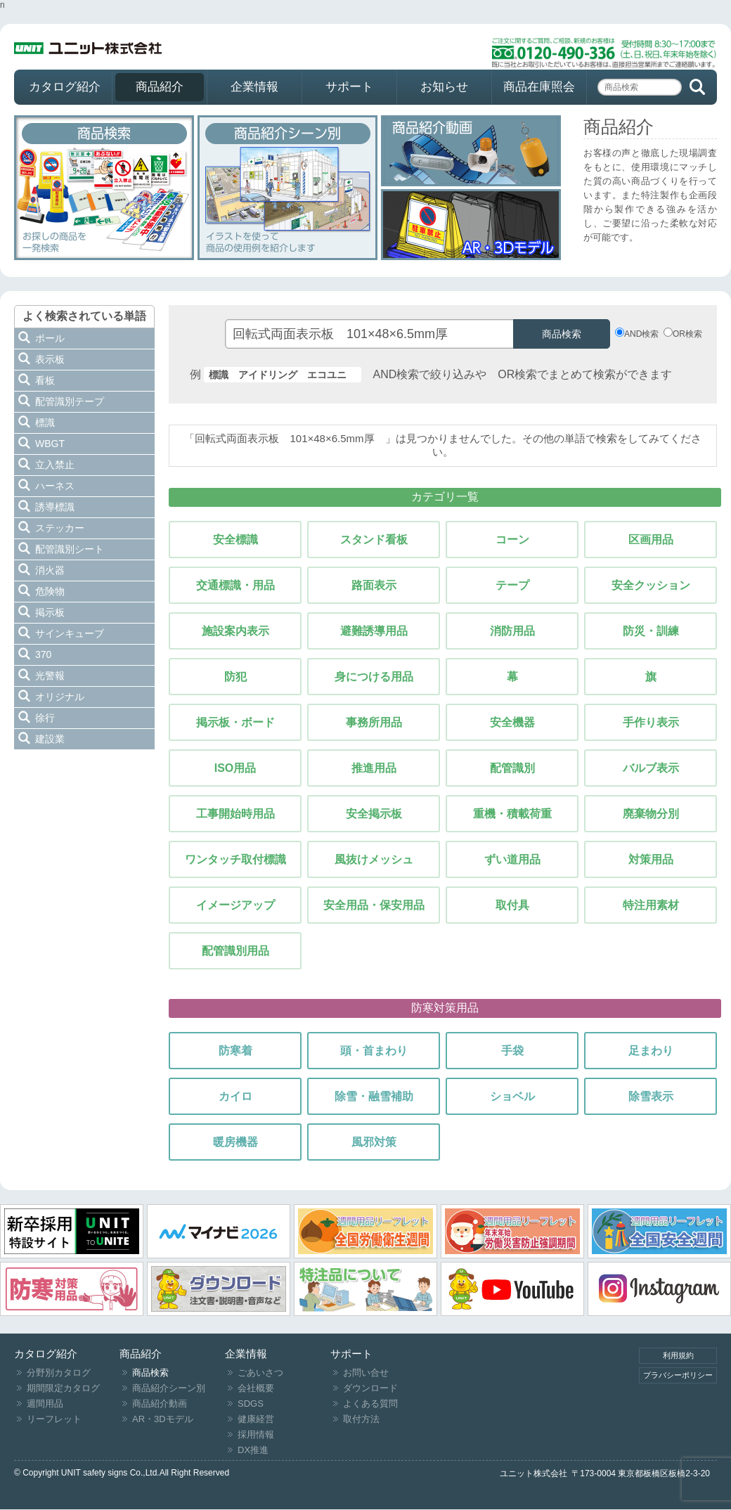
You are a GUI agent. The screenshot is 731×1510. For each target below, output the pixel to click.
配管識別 (512, 768)
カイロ (235, 1096)
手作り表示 (651, 722)
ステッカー (59, 528)
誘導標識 (55, 506)
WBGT (50, 443)
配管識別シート (69, 549)
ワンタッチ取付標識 (235, 859)
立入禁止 (55, 464)
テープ (512, 585)
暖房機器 (235, 1142)
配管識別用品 (235, 951)
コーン (512, 540)
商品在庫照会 (539, 86)
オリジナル (59, 696)
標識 (45, 422)
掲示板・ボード (235, 722)
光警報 (50, 675)
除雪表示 (650, 1096)
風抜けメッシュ (374, 859)
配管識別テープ (69, 401)
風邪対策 (373, 1142)
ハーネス (55, 485)
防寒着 (235, 1051)
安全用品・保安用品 (374, 905)
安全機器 (512, 722)
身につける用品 (374, 677)
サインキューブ (69, 633)
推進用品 (373, 768)
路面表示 (373, 585)
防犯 (235, 677)
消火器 (50, 570)
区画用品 (650, 540)
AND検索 (641, 334)
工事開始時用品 (235, 814)
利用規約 (678, 1355)
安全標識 (235, 540)
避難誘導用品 (374, 631)
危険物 (50, 591)
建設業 (50, 738)
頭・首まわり (374, 1051)
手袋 (512, 1051)
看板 (45, 380)
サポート (349, 86)
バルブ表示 (651, 768)
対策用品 (650, 859)
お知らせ (444, 86)
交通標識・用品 (235, 585)
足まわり (650, 1051)
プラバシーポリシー (678, 1375)
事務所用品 (374, 722)
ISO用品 (235, 768)
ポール (50, 338)
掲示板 (50, 612)
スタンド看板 (374, 540)
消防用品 (512, 631)
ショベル (512, 1096)
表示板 (50, 359)
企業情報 (254, 86)
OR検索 (687, 334)
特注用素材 (651, 905)
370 (43, 654)
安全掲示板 (374, 814)
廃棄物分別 (651, 814)
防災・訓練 (651, 631)
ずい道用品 (512, 859)
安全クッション (651, 585)
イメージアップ (235, 905)
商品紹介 (159, 86)
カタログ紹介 (65, 86)
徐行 (45, 717)
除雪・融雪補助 (374, 1096)
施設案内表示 (235, 631)
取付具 (512, 905)
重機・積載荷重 (512, 814)
